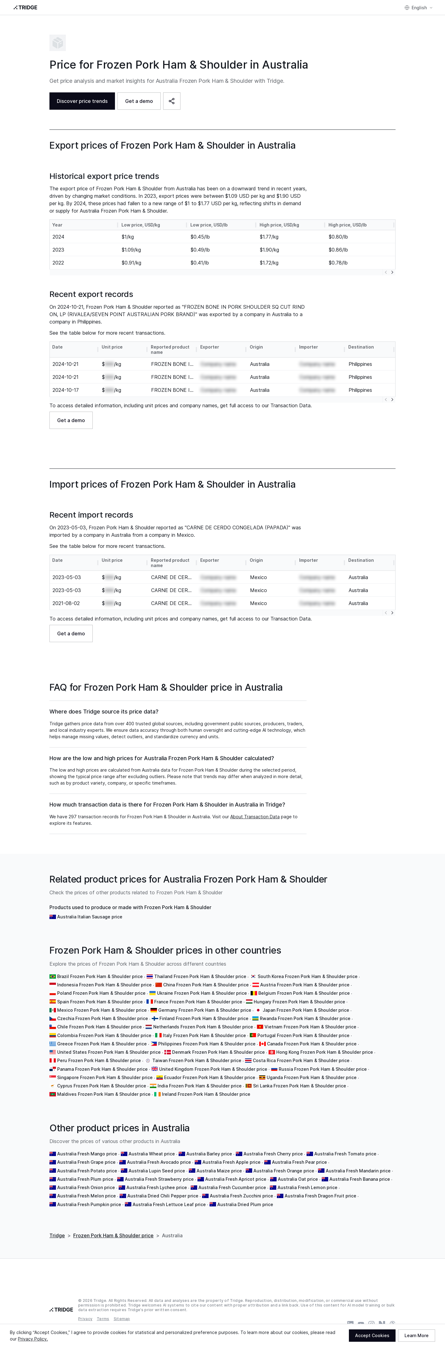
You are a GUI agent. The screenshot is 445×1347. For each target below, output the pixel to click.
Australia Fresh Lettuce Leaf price (169, 1204)
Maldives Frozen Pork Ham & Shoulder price (103, 1094)
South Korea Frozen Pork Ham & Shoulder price (308, 976)
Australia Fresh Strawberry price (159, 1179)
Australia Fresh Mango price (87, 1153)
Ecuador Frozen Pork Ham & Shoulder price (209, 1077)
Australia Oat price (298, 1179)
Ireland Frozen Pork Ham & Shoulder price (206, 1094)
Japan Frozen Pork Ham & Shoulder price (306, 1010)
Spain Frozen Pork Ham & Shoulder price (100, 1001)
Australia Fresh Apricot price (235, 1179)
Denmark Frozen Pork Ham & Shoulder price (218, 1052)
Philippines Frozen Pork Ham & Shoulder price (207, 1043)
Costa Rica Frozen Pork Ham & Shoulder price (301, 1060)
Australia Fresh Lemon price (307, 1187)
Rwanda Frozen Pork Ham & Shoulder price (305, 1018)
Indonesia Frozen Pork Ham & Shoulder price (104, 984)
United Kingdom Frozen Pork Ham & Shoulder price (213, 1069)
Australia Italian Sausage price (89, 916)
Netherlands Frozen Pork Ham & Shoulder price (203, 1026)
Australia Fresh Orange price (283, 1170)
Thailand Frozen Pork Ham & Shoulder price (200, 976)
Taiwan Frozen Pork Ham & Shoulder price (196, 1060)
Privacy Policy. (33, 1338)
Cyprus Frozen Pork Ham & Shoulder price (101, 1085)
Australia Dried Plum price (245, 1204)
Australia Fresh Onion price (86, 1187)
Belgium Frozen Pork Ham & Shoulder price (304, 993)
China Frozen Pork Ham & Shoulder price (206, 984)
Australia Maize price (219, 1170)
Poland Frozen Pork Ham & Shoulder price (101, 993)
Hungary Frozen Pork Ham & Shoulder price (299, 1001)
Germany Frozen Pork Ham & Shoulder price (204, 1010)
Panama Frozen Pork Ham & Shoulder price (102, 1069)
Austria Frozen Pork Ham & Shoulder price (305, 984)
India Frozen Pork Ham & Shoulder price (200, 1085)
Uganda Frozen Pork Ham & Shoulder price (312, 1077)
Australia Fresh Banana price (359, 1179)
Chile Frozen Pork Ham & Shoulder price (99, 1026)
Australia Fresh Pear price (299, 1162)
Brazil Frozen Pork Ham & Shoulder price (100, 976)
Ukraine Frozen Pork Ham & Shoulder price (202, 993)
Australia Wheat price (152, 1153)
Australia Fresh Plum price (85, 1179)
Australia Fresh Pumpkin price (89, 1204)
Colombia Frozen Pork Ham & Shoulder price (104, 1035)
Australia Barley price (209, 1153)
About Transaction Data (255, 816)
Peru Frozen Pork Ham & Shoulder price (99, 1060)
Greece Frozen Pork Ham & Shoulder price (102, 1043)
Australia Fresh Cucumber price (232, 1187)
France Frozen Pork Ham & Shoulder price (198, 1001)
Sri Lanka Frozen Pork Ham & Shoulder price (299, 1085)
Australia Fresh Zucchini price (241, 1195)
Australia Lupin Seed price (157, 1170)
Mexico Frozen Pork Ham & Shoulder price (102, 1010)
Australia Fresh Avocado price (159, 1162)
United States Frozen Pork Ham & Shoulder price (109, 1052)
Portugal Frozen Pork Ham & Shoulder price (303, 1035)
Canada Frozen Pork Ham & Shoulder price (312, 1043)
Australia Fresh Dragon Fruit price (320, 1195)
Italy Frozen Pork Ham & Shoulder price (204, 1035)
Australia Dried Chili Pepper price (162, 1195)
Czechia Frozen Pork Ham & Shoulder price (102, 1018)
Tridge (57, 1235)
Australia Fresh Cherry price (273, 1153)
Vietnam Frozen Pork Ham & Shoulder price (310, 1026)
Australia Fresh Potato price (87, 1170)
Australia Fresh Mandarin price (358, 1170)
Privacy (85, 1318)
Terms (103, 1318)
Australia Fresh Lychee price (156, 1187)
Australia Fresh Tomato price (345, 1153)
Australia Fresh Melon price (86, 1195)
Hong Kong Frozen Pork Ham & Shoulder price (324, 1052)
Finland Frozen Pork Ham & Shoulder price (203, 1018)
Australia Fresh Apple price (231, 1162)
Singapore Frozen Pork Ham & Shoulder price (105, 1077)
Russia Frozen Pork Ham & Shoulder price (323, 1069)
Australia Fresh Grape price (86, 1162)
